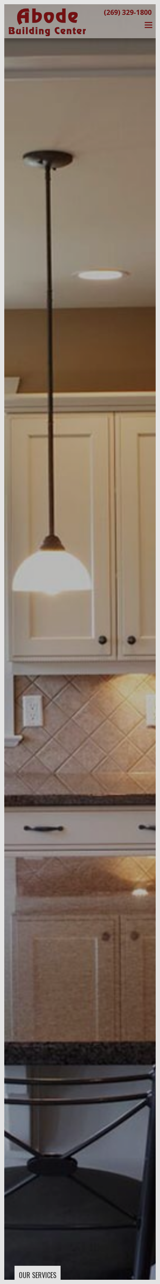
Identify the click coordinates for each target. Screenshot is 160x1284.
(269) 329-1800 (127, 12)
